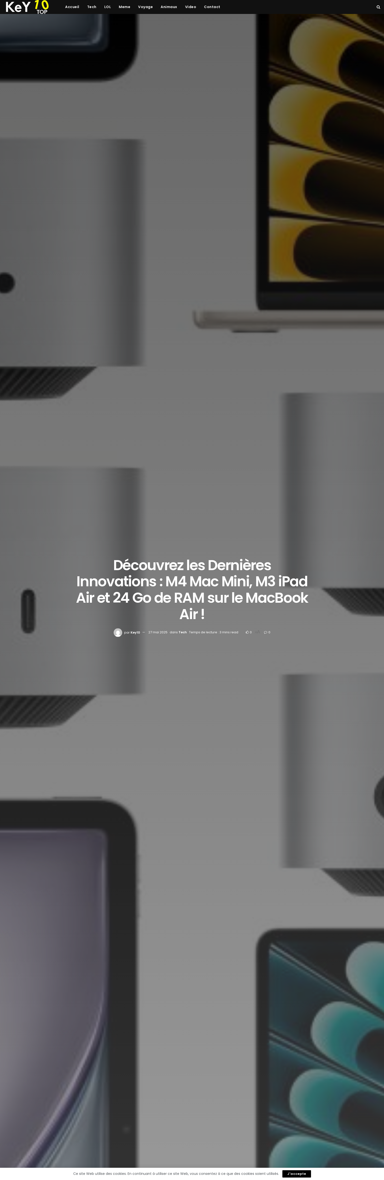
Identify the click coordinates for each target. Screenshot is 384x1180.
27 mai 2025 (158, 632)
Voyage (145, 6)
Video (190, 6)
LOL (107, 6)
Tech (91, 6)
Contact (212, 6)
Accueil (72, 6)
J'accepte (296, 1173)
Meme (124, 6)
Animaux (169, 6)
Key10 (135, 632)
